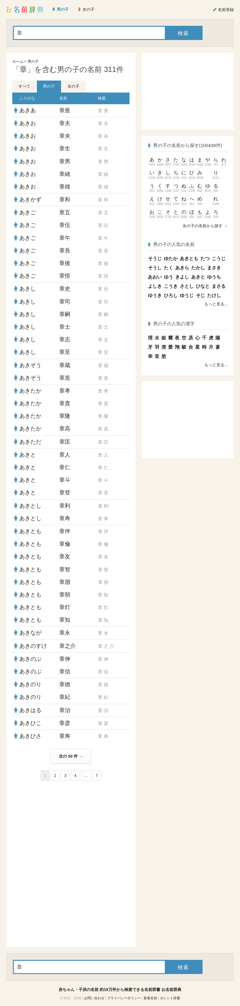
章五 (64, 212)
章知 (64, 620)
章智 (64, 569)
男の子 (33, 61)
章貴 (64, 403)
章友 (64, 556)
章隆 (64, 416)
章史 (64, 289)
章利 (64, 506)
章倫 (64, 544)
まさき (214, 267)
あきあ (27, 110)
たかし (198, 267)
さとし (187, 286)
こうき (171, 286)
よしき (155, 286)
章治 (64, 710)
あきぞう (30, 365)
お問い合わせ (94, 998)
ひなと (203, 286)
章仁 (64, 467)
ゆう (168, 276)
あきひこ (30, 723)
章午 (64, 238)
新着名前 (150, 998)
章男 (64, 161)
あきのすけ (33, 646)
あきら (182, 267)
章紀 (64, 697)
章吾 (64, 251)
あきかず (30, 199)
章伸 (64, 659)
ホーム (17, 61)
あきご (27, 212)
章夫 (64, 123)
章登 (64, 492)
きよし (182, 276)
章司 (64, 302)
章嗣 (64, 314)
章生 (64, 148)
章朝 (64, 595)
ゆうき (155, 295)
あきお (27, 123)
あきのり (30, 684)
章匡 (64, 442)
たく (168, 267)
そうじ (155, 258)
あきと (27, 455)
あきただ (30, 442)
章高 (64, 429)
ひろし (171, 295)
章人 (64, 455)
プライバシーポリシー (124, 998)
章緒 (64, 174)
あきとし (30, 506)
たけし (214, 295)
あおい (155, 276)
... (86, 775)
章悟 (64, 276)
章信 (64, 671)
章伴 (64, 531)
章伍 (64, 225)
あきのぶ (30, 659)
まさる (219, 286)
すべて (24, 86)
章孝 (64, 391)
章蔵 (64, 365)
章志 (64, 339)
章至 (64, 352)
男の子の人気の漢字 (171, 323)
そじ (200, 295)
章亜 (64, 110)
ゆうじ (187, 295)
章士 (64, 327)
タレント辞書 (170, 998)
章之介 (67, 646)
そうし (155, 267)
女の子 (73, 86)
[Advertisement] (71, 825)
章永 (64, 633)
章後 (64, 263)
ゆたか (171, 258)
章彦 (64, 723)
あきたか (30, 391)
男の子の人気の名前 (171, 244)
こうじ (219, 258)
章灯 (64, 607)
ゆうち (214, 276)
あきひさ (30, 736)
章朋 (64, 582)
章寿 (64, 518)
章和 (64, 199)
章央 (64, 136)
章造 (64, 378)
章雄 (64, 187)
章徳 (64, 684)
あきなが (30, 633)
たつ (205, 258)
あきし (27, 289)
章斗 (64, 480)
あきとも (30, 531)
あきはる (30, 710)
